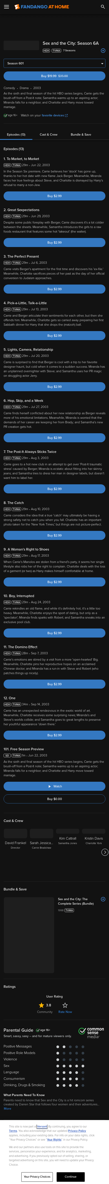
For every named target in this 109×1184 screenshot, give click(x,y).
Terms (13, 1131)
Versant (42, 1126)
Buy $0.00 (54, 799)
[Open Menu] (6, 7)
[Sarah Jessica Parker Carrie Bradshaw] (41, 852)
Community (45, 1012)
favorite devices (55, 115)
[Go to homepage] (41, 6)
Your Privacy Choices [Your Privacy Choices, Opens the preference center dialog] (37, 1177)
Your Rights (54, 1140)
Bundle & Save (81, 135)
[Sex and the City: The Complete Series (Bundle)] (81, 901)
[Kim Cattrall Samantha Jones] (68, 852)
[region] (54, 1152)
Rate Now (65, 1012)
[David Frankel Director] (15, 852)
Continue (70, 1177)
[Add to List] (103, 50)
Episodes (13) (16, 135)
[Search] (103, 6)
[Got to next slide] (105, 852)
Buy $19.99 (62, 76)
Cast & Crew (48, 135)
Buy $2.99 (54, 196)
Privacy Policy (77, 1131)
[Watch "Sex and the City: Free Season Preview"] (54, 786)
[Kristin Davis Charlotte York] (94, 852)
